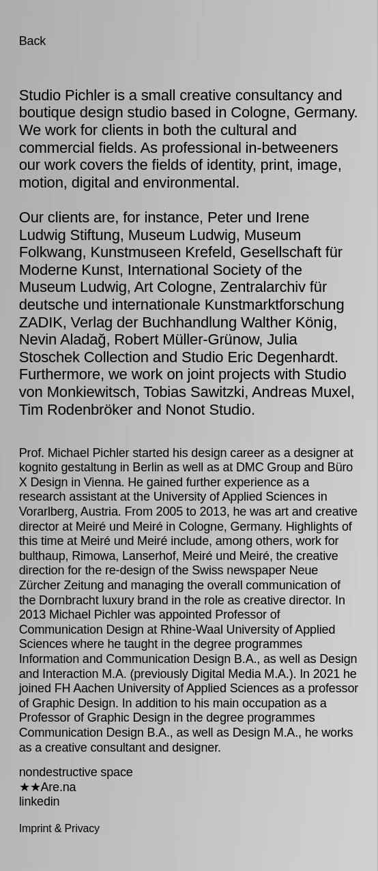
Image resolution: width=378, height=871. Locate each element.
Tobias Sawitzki (193, 391)
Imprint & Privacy (59, 828)
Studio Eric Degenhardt (257, 357)
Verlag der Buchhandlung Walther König (202, 322)
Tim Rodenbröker (76, 409)
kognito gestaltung (68, 467)
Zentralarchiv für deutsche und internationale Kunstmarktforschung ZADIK (182, 304)
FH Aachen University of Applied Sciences (167, 688)
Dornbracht (68, 600)
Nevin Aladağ (62, 339)
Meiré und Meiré (119, 526)
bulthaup (42, 556)
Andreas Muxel (301, 391)
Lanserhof (149, 556)
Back (32, 41)
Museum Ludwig (182, 234)
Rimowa (93, 556)
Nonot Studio (208, 409)
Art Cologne (173, 286)
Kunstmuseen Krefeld (161, 252)
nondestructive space (76, 772)
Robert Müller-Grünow (186, 339)
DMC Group (268, 467)
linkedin (39, 801)
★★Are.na (47, 787)
